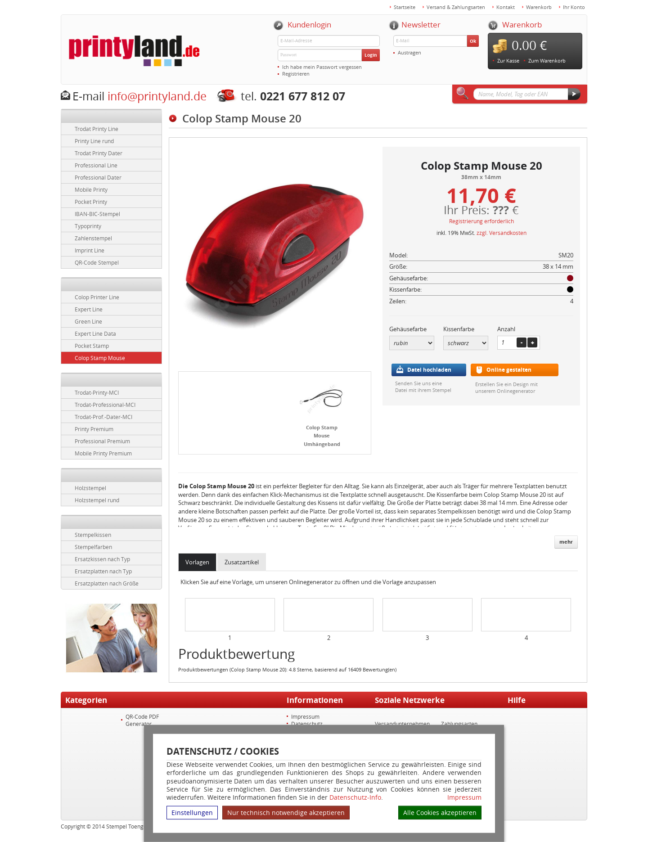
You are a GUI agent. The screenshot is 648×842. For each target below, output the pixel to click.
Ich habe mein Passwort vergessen (322, 66)
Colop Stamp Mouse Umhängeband (322, 435)
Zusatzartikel (242, 562)
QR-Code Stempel (97, 262)
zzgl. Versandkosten (501, 232)
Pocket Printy (91, 201)
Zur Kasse (508, 60)
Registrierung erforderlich (481, 221)
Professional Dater (98, 177)
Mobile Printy (91, 189)
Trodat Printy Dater (98, 153)
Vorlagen (197, 562)
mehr (566, 541)
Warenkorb (539, 7)
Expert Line (89, 309)
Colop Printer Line (97, 297)
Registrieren (296, 73)
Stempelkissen (93, 534)
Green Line (88, 321)
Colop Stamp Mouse (100, 357)
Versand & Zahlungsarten (456, 7)
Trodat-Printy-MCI (97, 392)
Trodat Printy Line (96, 128)
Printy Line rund (94, 140)
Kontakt (505, 7)
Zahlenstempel (93, 238)
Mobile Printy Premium (103, 453)
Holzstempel (90, 487)
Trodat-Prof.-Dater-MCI (103, 416)
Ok (473, 41)
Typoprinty (88, 226)
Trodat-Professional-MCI (105, 404)
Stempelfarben (93, 546)
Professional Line (96, 165)
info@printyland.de (157, 96)
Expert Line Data (95, 333)
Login (370, 55)
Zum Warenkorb (547, 60)
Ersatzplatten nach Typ (103, 571)
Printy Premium (94, 428)
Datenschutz (307, 723)
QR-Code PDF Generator (142, 720)
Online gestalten (508, 370)
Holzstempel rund (97, 500)
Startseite (404, 7)
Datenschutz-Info (355, 797)
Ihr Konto (574, 7)
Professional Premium (102, 441)
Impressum (464, 797)
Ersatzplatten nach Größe (107, 583)
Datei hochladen (429, 370)
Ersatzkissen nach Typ (102, 559)
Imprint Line (89, 250)
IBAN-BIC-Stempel (97, 213)
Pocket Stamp (92, 345)
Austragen (409, 52)
